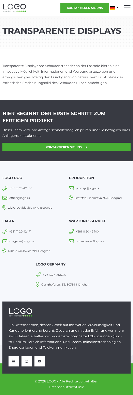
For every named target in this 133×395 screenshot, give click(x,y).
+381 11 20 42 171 (20, 231)
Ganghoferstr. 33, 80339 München (65, 284)
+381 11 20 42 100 (20, 188)
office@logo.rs (19, 198)
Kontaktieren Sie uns (85, 8)
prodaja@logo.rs (87, 188)
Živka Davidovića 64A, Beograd (30, 207)
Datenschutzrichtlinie (66, 387)
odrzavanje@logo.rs (90, 241)
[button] (114, 8)
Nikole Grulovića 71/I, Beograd (29, 251)
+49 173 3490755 (54, 275)
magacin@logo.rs (21, 241)
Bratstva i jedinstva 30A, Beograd (98, 198)
